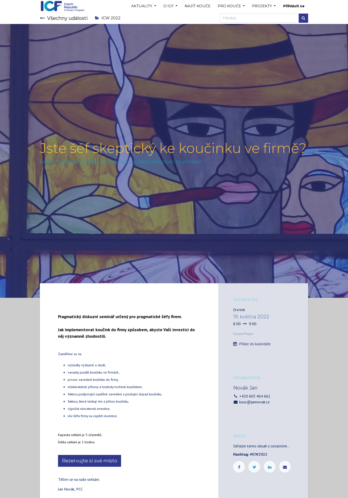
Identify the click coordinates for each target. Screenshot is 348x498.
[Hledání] (303, 18)
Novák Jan (245, 388)
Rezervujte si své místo (89, 461)
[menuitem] (197, 6)
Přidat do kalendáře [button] (255, 343)
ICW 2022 (108, 18)
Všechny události (64, 18)
